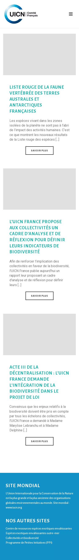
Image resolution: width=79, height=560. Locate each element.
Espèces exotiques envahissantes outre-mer (32, 533)
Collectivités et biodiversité (22, 538)
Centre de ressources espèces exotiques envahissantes (39, 528)
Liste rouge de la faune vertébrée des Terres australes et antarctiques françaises (36, 99)
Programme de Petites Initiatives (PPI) (29, 542)
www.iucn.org (14, 507)
